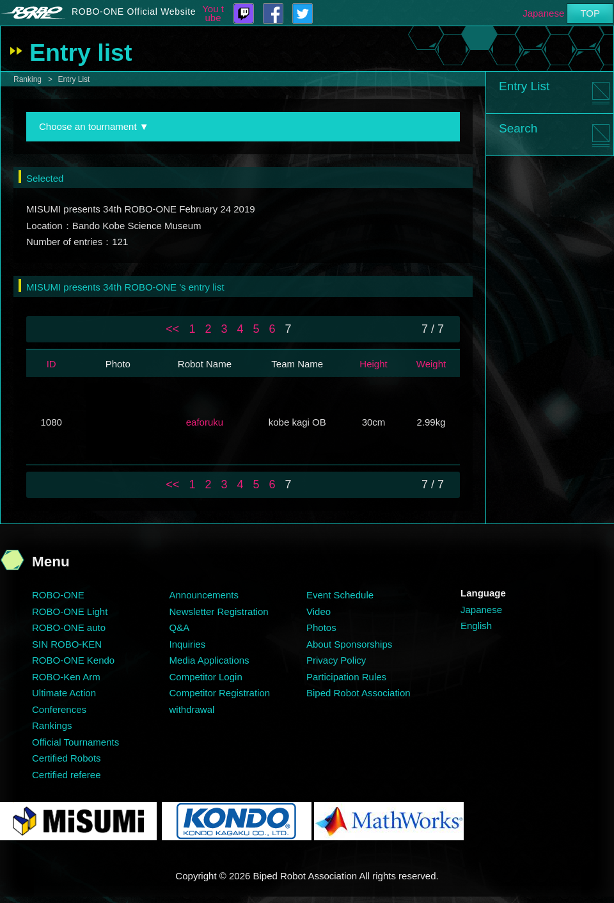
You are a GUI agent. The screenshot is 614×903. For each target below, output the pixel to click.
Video (318, 611)
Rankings (52, 725)
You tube (213, 13)
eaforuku (204, 422)
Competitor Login (205, 676)
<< (172, 329)
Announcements (204, 594)
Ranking (27, 79)
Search (518, 128)
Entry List (74, 79)
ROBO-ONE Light (69, 611)
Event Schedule (340, 594)
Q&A (179, 627)
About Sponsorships (349, 644)
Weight (431, 363)
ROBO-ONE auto (69, 627)
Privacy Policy (336, 660)
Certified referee (66, 774)
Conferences (59, 709)
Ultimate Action (64, 692)
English (476, 625)
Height (373, 363)
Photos (321, 627)
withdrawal (192, 709)
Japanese (543, 13)
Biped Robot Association (358, 692)
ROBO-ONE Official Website (134, 11)
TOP (590, 13)
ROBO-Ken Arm (66, 676)
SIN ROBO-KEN (67, 644)
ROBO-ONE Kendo (73, 660)
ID (51, 363)
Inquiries (187, 644)
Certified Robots (66, 758)
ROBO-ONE (58, 594)
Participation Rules (346, 676)
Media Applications (209, 660)
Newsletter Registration (219, 611)
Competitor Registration (220, 692)
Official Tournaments (75, 742)
